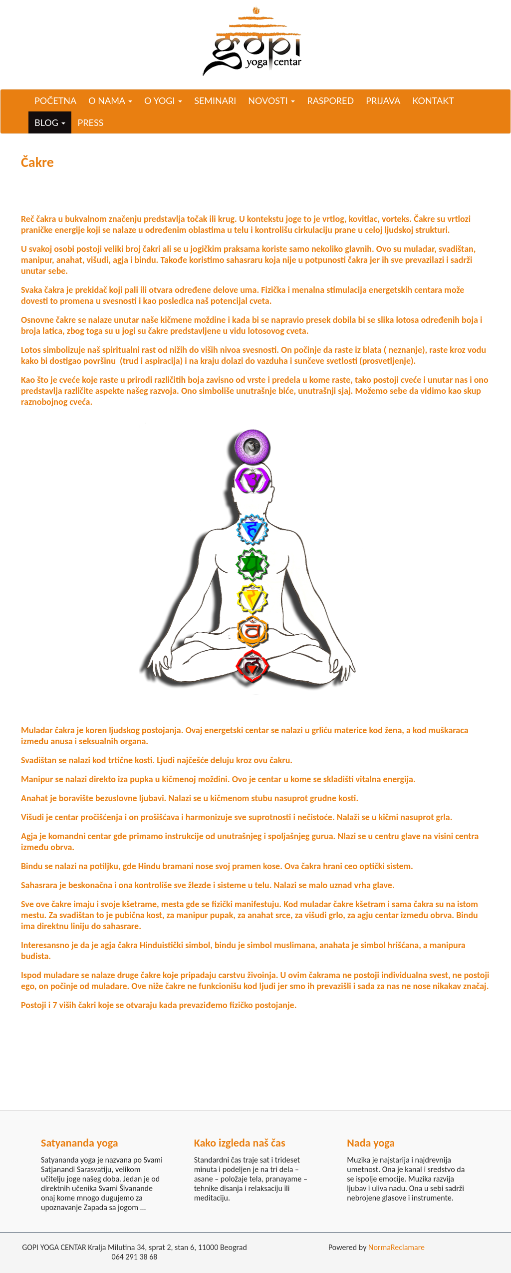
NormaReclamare (396, 1247)
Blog (49, 122)
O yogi (163, 100)
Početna (55, 100)
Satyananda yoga (79, 1143)
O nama (110, 100)
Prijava (383, 100)
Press (90, 122)
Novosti (271, 100)
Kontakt (433, 100)
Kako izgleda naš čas (239, 1143)
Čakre (37, 162)
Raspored (330, 100)
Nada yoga (371, 1143)
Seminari (215, 100)
